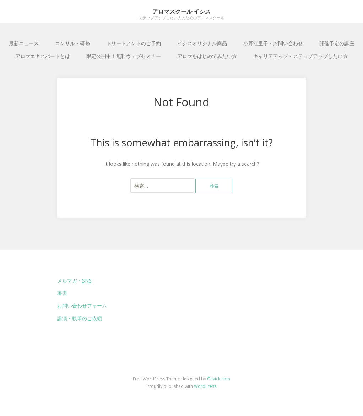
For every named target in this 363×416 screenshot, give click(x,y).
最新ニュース (24, 43)
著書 (62, 293)
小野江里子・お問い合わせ (273, 43)
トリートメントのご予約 (133, 43)
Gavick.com (218, 379)
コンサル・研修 (72, 43)
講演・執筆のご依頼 (79, 318)
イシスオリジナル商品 (202, 43)
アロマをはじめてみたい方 (207, 56)
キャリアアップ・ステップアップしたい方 (300, 56)
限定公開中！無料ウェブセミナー (123, 56)
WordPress (205, 386)
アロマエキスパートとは (42, 56)
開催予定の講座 (336, 43)
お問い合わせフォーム (82, 305)
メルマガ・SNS (74, 280)
